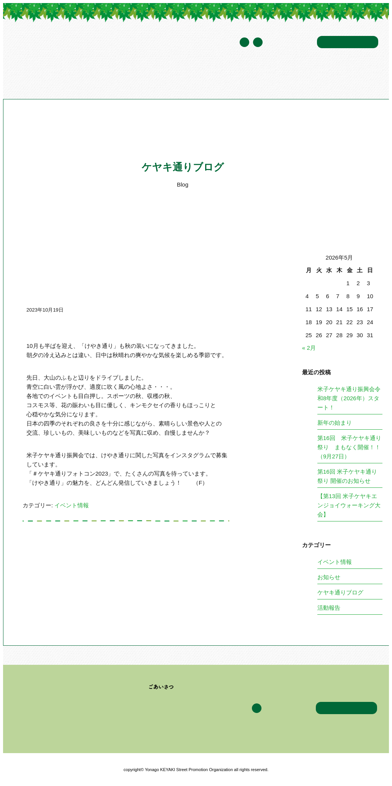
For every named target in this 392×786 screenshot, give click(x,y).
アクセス (306, 78)
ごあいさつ (161, 687)
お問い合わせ (347, 42)
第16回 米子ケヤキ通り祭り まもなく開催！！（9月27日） (349, 447)
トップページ (39, 78)
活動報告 (328, 607)
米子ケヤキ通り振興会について (101, 78)
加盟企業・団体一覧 (173, 78)
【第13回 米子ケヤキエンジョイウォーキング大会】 (349, 505)
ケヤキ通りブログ (267, 78)
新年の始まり (334, 422)
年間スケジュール (289, 42)
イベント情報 (222, 78)
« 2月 (309, 347)
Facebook (258, 42)
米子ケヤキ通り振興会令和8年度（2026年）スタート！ (349, 398)
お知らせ (328, 577)
